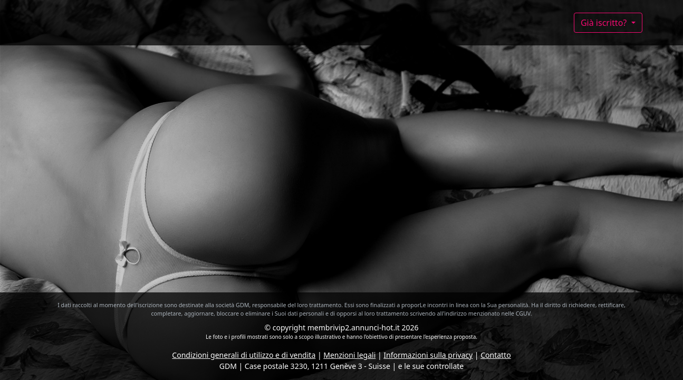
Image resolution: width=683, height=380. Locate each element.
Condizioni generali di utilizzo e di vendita (243, 355)
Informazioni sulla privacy (428, 355)
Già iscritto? (605, 22)
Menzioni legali (349, 355)
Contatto (495, 355)
